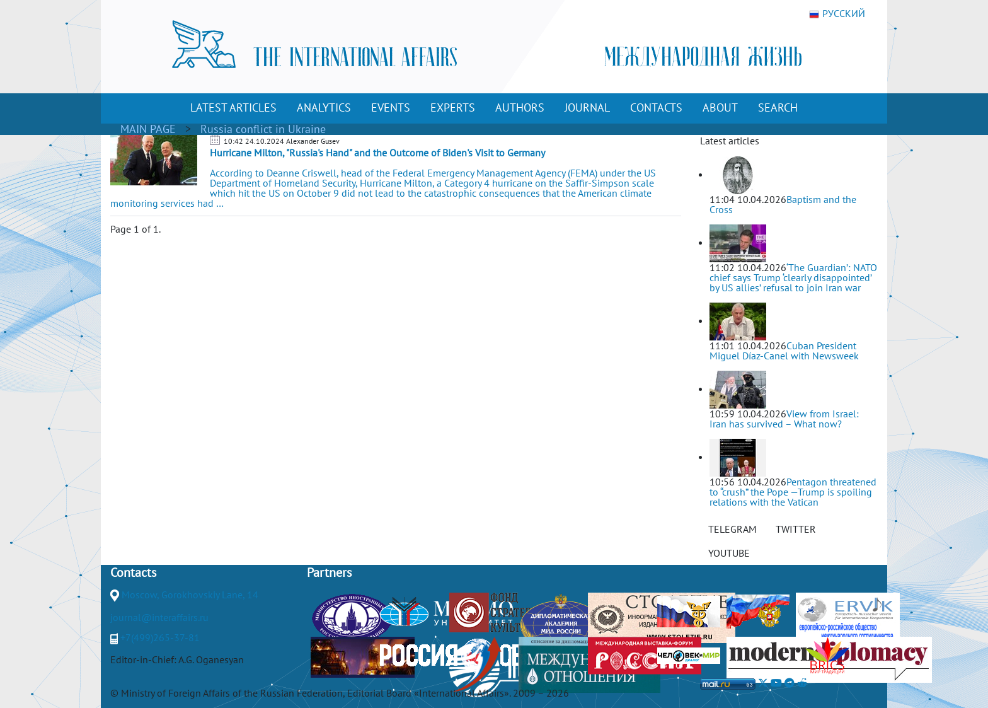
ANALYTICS (324, 107)
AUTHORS (519, 107)
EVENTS (390, 107)
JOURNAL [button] (587, 107)
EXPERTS (452, 107)
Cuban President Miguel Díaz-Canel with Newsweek (784, 350)
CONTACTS (656, 107)
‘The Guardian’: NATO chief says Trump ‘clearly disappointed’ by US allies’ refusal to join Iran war (793, 277)
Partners (329, 572)
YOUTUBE (729, 553)
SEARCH (778, 107)
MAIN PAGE (148, 129)
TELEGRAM (732, 529)
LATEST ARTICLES (233, 107)
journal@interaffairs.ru (159, 617)
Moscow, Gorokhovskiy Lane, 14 (190, 594)
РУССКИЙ (837, 14)
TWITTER (796, 529)
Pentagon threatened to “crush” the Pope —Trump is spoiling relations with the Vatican (792, 491)
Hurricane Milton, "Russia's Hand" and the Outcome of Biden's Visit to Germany (377, 152)
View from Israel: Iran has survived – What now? (784, 418)
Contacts (133, 572)
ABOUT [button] (720, 107)
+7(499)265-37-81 (160, 637)
